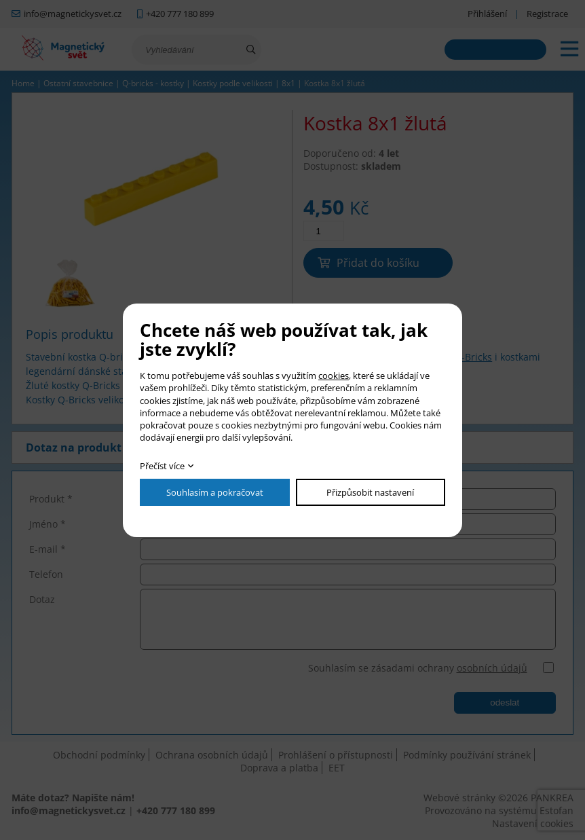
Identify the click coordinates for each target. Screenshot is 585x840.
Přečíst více (162, 466)
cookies (333, 375)
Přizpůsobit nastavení (370, 492)
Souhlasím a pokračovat (214, 492)
